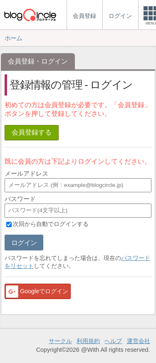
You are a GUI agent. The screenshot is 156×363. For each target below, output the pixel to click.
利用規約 (88, 341)
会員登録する (32, 132)
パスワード (20, 198)
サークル (60, 341)
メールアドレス (26, 173)
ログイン (24, 242)
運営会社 (138, 341)
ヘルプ (113, 341)
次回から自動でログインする (51, 224)
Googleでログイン (36, 292)
